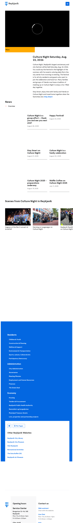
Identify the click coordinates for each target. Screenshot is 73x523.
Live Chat (48, 516)
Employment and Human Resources (21, 380)
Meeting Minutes (15, 376)
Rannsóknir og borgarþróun (19, 409)
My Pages (19, 426)
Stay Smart (48, 97)
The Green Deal (14, 388)
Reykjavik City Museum (15, 442)
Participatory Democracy (18, 358)
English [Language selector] (9, 426)
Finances (12, 384)
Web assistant (48, 509)
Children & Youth (15, 339)
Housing (12, 398)
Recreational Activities (15, 450)
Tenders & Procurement (17, 401)
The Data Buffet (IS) (14, 453)
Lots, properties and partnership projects (23, 417)
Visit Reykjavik (12, 446)
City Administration (16, 369)
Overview (11, 106)
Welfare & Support (15, 347)
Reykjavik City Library (15, 438)
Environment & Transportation (19, 351)
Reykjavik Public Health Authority (21, 405)
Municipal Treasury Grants (18, 413)
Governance (13, 372)
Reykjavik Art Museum (15, 457)
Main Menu (67, 4)
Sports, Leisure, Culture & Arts (19, 355)
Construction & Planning (17, 343)
